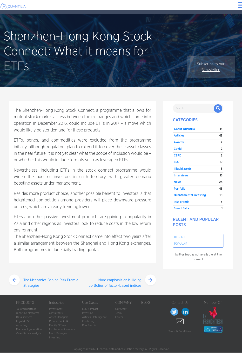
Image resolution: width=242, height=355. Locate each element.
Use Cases (90, 303)
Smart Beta (181, 208)
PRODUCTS (25, 303)
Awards (179, 142)
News (177, 182)
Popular (180, 243)
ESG (176, 162)
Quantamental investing (190, 195)
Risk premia (181, 202)
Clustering (88, 321)
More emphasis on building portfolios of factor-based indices (114, 282)
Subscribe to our (211, 67)
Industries (56, 303)
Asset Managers (58, 317)
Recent (179, 237)
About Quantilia (184, 129)
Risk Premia (89, 325)
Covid (178, 148)
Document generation (29, 329)
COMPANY (123, 303)
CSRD (177, 155)
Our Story (121, 309)
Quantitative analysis (28, 333)
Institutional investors (62, 329)
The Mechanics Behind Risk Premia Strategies (50, 282)
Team (118, 313)
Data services (24, 317)
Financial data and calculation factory (120, 349)
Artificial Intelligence (94, 317)
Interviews (181, 175)
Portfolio (179, 188)
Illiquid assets (182, 168)
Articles (179, 135)
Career (119, 317)
